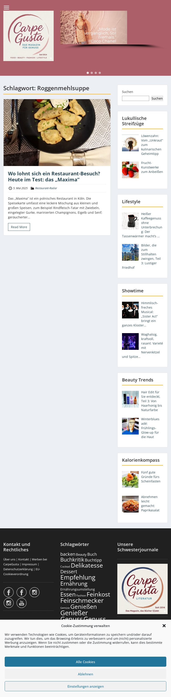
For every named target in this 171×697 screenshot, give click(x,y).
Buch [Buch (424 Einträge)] (92, 554)
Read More (19, 227)
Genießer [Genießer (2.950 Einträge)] (74, 612)
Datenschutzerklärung (18, 569)
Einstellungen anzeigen (85, 686)
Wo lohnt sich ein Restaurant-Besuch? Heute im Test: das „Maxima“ (54, 176)
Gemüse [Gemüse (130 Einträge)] (65, 607)
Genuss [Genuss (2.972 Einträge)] (71, 619)
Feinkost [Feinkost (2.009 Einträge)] (98, 594)
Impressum (29, 564)
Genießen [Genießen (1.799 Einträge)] (83, 607)
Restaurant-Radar (46, 188)
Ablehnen (85, 674)
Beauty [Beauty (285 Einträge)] (81, 554)
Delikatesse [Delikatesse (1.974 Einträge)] (87, 565)
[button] (164, 625)
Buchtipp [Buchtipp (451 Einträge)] (93, 560)
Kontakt (23, 559)
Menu (8, 7)
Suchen (127, 92)
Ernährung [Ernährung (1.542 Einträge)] (74, 583)
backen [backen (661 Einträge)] (67, 554)
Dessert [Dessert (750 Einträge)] (68, 571)
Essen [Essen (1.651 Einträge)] (68, 594)
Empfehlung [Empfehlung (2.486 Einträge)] (77, 577)
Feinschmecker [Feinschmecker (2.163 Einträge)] (82, 600)
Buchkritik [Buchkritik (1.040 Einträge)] (72, 559)
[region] (114, 31)
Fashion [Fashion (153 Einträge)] (81, 595)
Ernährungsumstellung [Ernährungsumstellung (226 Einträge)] (77, 589)
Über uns (9, 559)
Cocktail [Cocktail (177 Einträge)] (65, 566)
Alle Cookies (85, 662)
